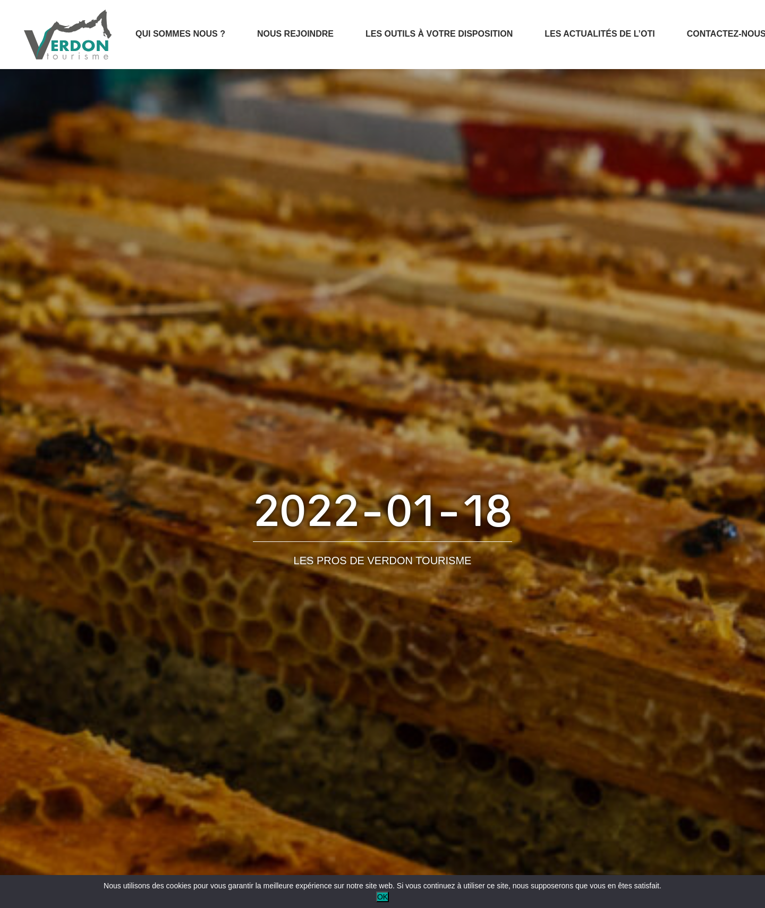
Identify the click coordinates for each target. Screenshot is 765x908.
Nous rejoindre (295, 33)
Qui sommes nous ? (180, 33)
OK (382, 897)
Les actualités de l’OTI (599, 33)
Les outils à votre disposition (439, 33)
